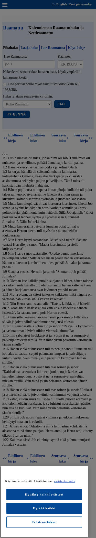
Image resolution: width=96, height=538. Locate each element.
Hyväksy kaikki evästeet (44, 494)
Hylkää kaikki (44, 508)
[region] (44, 502)
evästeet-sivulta (64, 481)
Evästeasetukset (44, 522)
